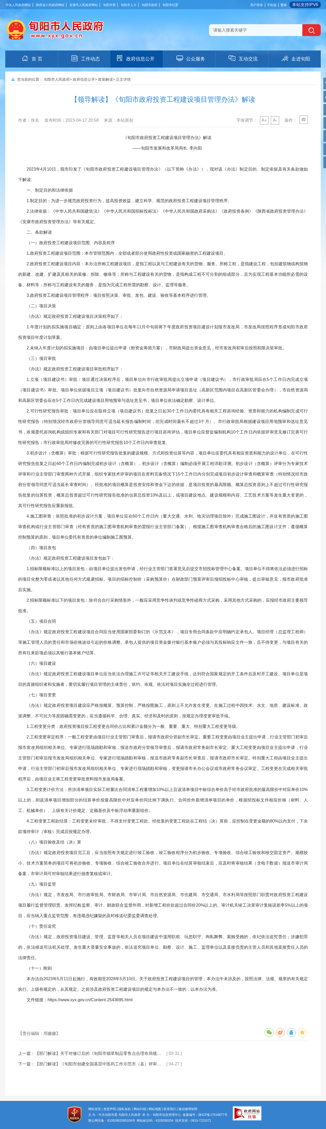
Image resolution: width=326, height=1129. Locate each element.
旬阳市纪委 (170, 5)
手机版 (272, 5)
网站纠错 (140, 1109)
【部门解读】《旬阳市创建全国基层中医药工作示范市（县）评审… (98, 1064)
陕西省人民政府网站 (50, 5)
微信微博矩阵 (188, 1109)
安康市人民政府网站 (83, 5)
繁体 (284, 5)
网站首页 (94, 1109)
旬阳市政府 (149, 5)
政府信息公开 (135, 58)
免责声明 (109, 1109)
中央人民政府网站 (18, 5)
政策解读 (105, 79)
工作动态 (85, 58)
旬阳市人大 (128, 5)
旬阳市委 (109, 5)
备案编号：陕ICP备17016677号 (205, 1115)
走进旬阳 (295, 58)
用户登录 (256, 5)
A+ (264, 120)
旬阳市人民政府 (57, 79)
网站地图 (155, 1109)
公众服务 (190, 58)
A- (275, 120)
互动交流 (243, 58)
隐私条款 (124, 1109)
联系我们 (170, 1109)
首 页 (31, 58)
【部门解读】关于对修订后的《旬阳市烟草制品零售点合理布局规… (98, 1053)
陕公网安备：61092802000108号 (111, 1120)
